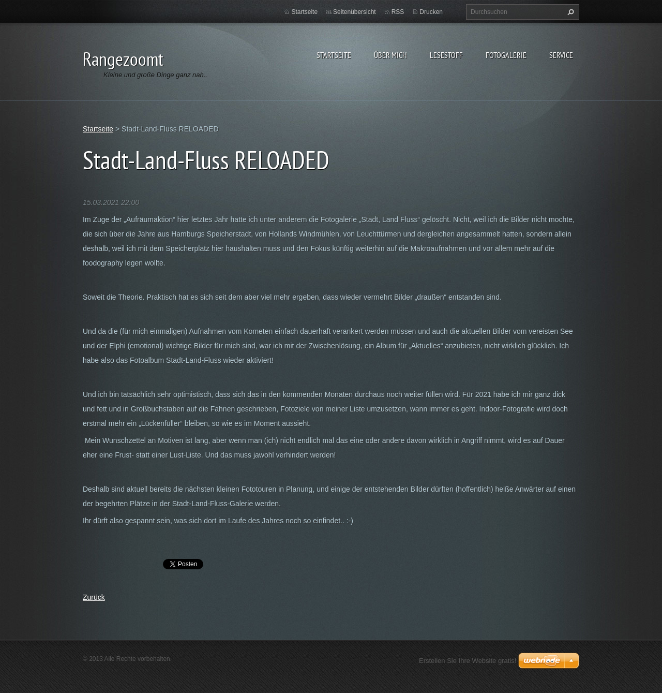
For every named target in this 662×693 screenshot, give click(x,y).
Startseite (334, 55)
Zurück (94, 597)
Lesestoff (446, 55)
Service (561, 55)
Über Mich (390, 55)
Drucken (431, 12)
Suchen (569, 12)
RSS (398, 12)
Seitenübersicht (354, 12)
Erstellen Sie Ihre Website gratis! (467, 661)
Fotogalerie (506, 55)
